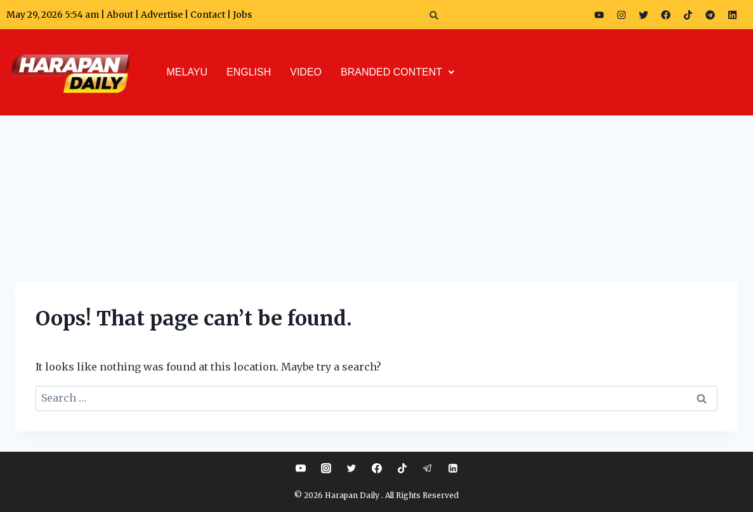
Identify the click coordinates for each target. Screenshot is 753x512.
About (120, 14)
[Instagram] (326, 468)
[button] (434, 15)
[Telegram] (427, 468)
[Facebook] (377, 468)
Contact (208, 14)
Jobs (242, 14)
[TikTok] (402, 468)
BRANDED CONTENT (397, 72)
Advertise (162, 14)
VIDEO (306, 72)
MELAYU (186, 72)
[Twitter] (351, 468)
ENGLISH (248, 72)
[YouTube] (301, 468)
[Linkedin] (453, 468)
